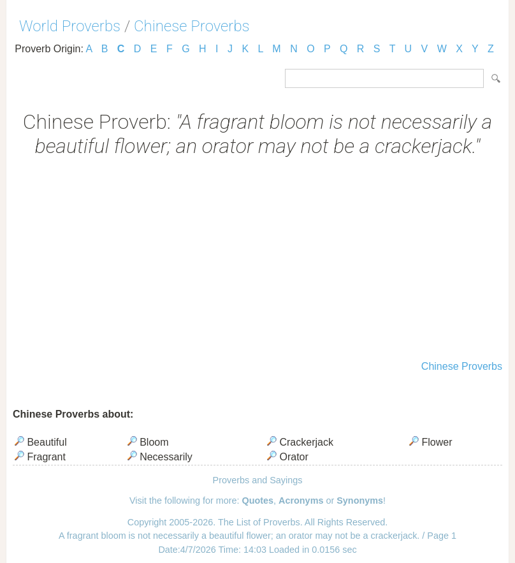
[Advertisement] (257, 260)
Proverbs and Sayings (258, 480)
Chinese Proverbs (192, 26)
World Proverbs (69, 26)
